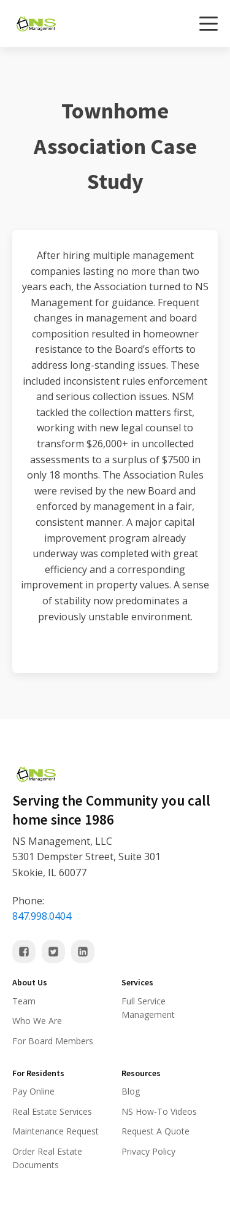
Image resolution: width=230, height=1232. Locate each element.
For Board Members (52, 1041)
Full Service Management (148, 1007)
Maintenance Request (55, 1131)
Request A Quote (155, 1131)
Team (24, 1001)
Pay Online (33, 1091)
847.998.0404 (41, 916)
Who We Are (37, 1020)
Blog (130, 1091)
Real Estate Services (52, 1111)
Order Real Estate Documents (47, 1158)
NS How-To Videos (159, 1111)
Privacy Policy (148, 1151)
